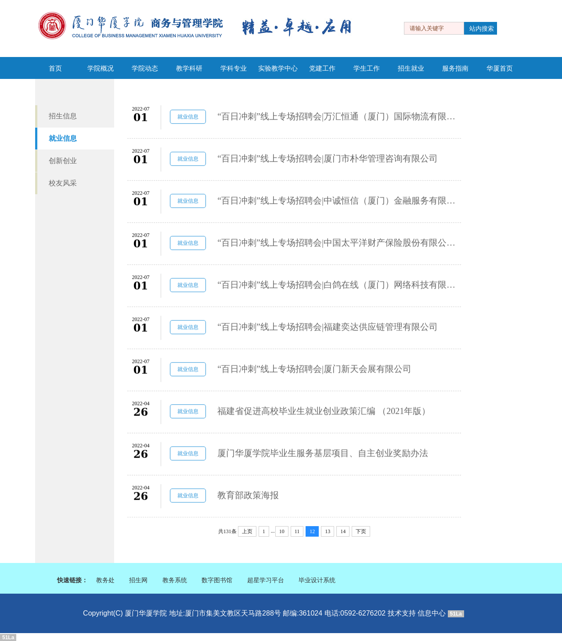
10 (282, 531)
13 (327, 531)
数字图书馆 (217, 580)
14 (343, 531)
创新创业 (63, 160)
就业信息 (63, 138)
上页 (247, 531)
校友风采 (63, 183)
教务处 (105, 580)
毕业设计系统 (317, 580)
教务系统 (174, 580)
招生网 (138, 580)
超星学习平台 (265, 580)
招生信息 (63, 116)
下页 (361, 531)
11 (297, 531)
